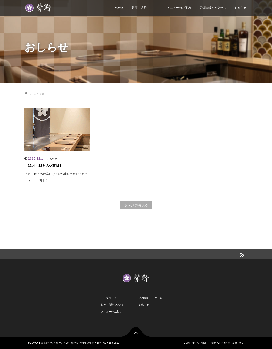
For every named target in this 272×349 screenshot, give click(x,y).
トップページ (108, 297)
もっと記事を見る (136, 205)
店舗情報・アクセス (212, 7)
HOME (118, 7)
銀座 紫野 (208, 342)
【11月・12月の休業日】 (43, 165)
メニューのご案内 (179, 7)
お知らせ (240, 7)
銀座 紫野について (145, 7)
